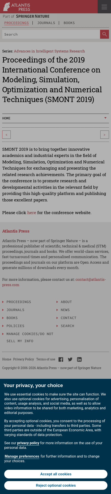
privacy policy (28, 443)
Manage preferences (22, 456)
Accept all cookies (55, 474)
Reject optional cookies (56, 485)
